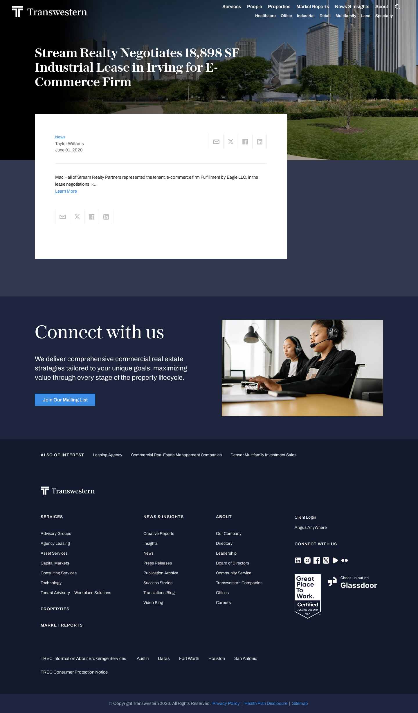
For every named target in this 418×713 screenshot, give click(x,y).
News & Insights (358, 6)
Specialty (390, 16)
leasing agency (107, 455)
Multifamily (352, 16)
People (260, 6)
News (60, 137)
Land (371, 16)
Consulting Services (59, 573)
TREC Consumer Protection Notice (74, 672)
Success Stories (157, 583)
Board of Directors (232, 563)
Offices (222, 593)
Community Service (233, 573)
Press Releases (157, 563)
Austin (143, 658)
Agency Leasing (55, 543)
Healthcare (271, 16)
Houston (216, 658)
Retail (331, 16)
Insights (150, 543)
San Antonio (245, 658)
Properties (285, 6)
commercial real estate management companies (176, 455)
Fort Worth (189, 658)
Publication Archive (160, 573)
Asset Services (54, 553)
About (387, 6)
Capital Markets (55, 563)
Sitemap (300, 703)
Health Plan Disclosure (265, 703)
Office (292, 16)
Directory (224, 543)
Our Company (229, 533)
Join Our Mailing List (65, 399)
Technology (51, 583)
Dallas (164, 658)
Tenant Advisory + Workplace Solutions (76, 593)
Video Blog (153, 602)
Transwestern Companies (239, 583)
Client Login (305, 517)
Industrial (312, 16)
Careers (223, 602)
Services (237, 6)
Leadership (226, 553)
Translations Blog (159, 593)
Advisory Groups (56, 533)
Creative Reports (158, 533)
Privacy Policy (226, 703)
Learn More (66, 191)
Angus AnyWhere (311, 527)
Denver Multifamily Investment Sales (263, 455)
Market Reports (318, 6)
